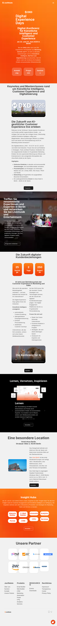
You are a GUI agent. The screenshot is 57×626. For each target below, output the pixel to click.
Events (31, 588)
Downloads (32, 590)
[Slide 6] (45, 227)
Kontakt (6, 591)
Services (19, 604)
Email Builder (21, 587)
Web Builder (21, 589)
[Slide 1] (34, 227)
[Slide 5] (43, 227)
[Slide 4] (41, 227)
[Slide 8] (49, 227)
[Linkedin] (51, 612)
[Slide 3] (39, 227)
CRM (18, 591)
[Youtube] (49, 612)
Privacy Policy (46, 593)
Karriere (7, 589)
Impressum (45, 587)
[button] (31, 220)
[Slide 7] (47, 227)
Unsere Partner (9, 593)
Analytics (20, 602)
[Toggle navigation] (53, 2)
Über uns (7, 587)
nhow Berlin (35, 457)
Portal (19, 597)
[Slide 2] (36, 227)
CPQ (18, 599)
